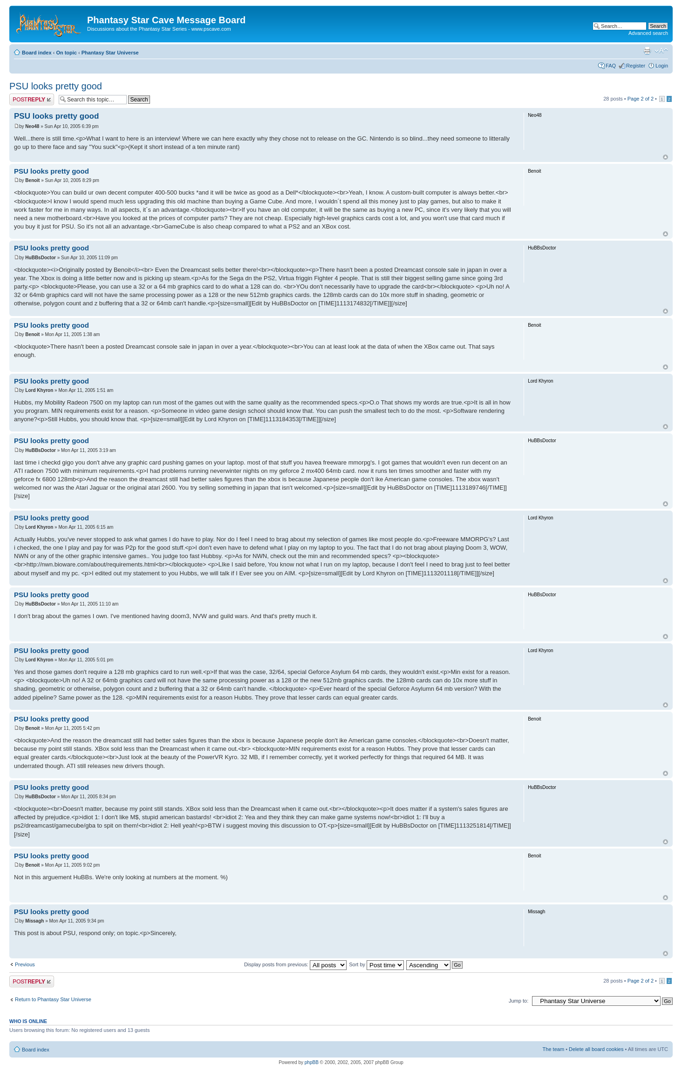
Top (665, 157)
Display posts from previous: (295, 964)
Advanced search (648, 33)
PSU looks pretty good (55, 86)
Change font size (661, 51)
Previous (25, 964)
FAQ (611, 65)
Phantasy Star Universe (110, 52)
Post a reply (31, 99)
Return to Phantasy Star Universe (53, 999)
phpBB (312, 1062)
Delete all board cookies (596, 1049)
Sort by (376, 964)
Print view (647, 51)
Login (661, 65)
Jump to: (518, 1001)
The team (553, 1049)
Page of (640, 98)
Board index (37, 52)
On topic (66, 52)
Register (635, 65)
